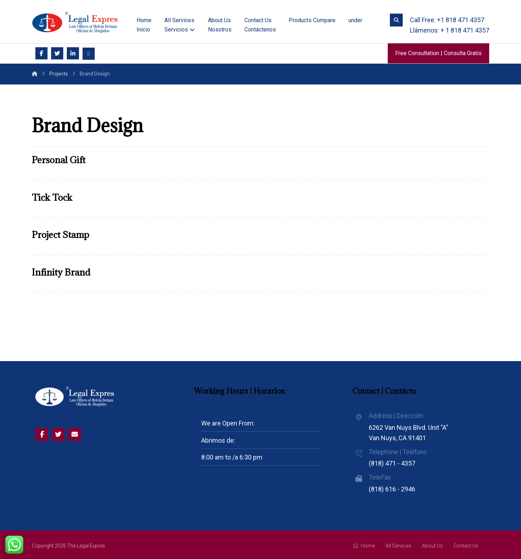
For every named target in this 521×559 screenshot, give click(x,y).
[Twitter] (57, 53)
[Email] (89, 54)
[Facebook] (41, 53)
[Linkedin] (73, 53)
